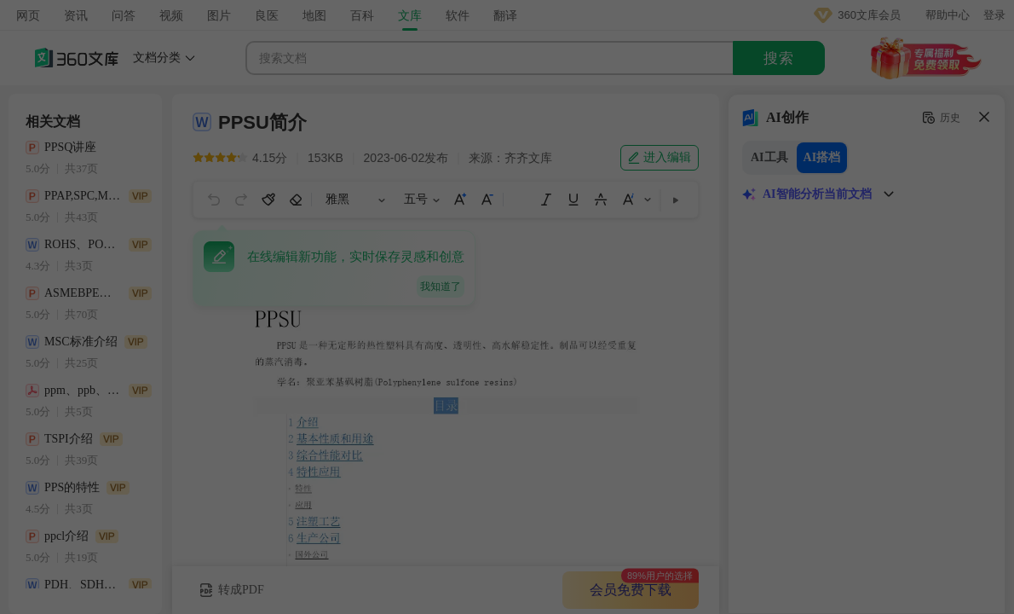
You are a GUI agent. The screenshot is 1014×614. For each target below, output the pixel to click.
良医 (267, 15)
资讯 (76, 15)
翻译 (505, 15)
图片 (219, 15)
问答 (123, 15)
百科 (362, 15)
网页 (28, 15)
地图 (314, 15)
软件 (458, 15)
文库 (410, 15)
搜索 (778, 58)
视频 (171, 15)
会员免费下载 (630, 589)
